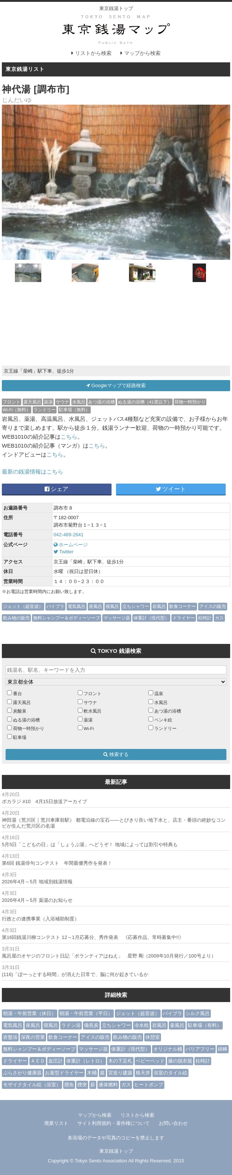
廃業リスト (56, 1123)
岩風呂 (159, 606)
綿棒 (223, 1049)
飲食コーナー (182, 606)
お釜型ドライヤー (64, 1073)
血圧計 (55, 1061)
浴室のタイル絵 (170, 1073)
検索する (116, 754)
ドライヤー (184, 617)
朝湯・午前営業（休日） (29, 1013)
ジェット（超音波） (23, 606)
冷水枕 (141, 1025)
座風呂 (95, 606)
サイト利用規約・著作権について (113, 1123)
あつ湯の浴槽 (101, 401)
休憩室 (152, 1037)
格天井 (143, 1073)
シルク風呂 (198, 1013)
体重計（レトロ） (85, 1061)
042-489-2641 (69, 534)
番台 (17, 693)
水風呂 (79, 401)
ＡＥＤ (37, 1061)
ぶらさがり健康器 (22, 1073)
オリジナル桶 (167, 1049)
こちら (69, 436)
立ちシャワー (135, 606)
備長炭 (91, 1025)
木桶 (92, 1073)
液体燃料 (108, 1084)
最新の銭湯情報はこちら (32, 471)
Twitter (64, 551)
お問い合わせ (173, 1123)
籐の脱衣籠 (180, 1061)
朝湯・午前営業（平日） (86, 1013)
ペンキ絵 (163, 719)
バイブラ (55, 606)
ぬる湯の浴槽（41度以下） (145, 401)
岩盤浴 (10, 1037)
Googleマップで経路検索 (116, 385)
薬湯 (48, 401)
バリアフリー (200, 1049)
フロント (11, 401)
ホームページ (71, 544)
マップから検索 (142, 53)
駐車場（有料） (205, 1025)
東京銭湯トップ (116, 8)
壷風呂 (177, 1025)
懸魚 (69, 1084)
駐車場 (19, 737)
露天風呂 (32, 401)
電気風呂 (77, 606)
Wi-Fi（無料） (16, 409)
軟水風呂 (93, 710)
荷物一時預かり (190, 401)
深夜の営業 (33, 1037)
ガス (219, 617)
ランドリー (44, 409)
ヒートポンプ (148, 1084)
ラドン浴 (71, 1025)
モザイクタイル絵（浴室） (32, 1084)
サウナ (62, 401)
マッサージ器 (116, 617)
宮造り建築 (120, 1073)
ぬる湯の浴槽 (26, 719)
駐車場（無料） (74, 409)
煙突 (82, 1084)
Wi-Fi (89, 728)
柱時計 (205, 617)
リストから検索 (93, 53)
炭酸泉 (19, 710)
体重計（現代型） (151, 617)
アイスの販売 (212, 606)
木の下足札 (120, 1061)
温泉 (158, 693)
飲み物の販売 (16, 617)
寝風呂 (112, 606)
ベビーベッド (150, 1061)
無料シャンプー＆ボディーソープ (66, 617)
